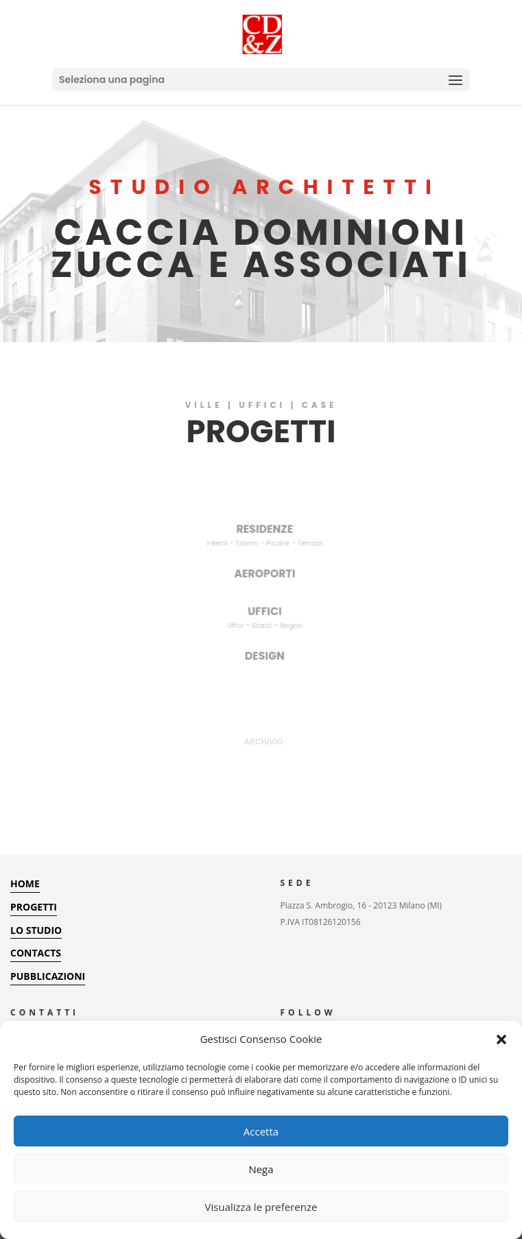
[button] (501, 1039)
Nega (260, 1169)
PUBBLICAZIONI (47, 976)
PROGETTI (33, 906)
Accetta (261, 1131)
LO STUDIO (36, 930)
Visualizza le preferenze (261, 1207)
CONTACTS (35, 952)
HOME (25, 883)
